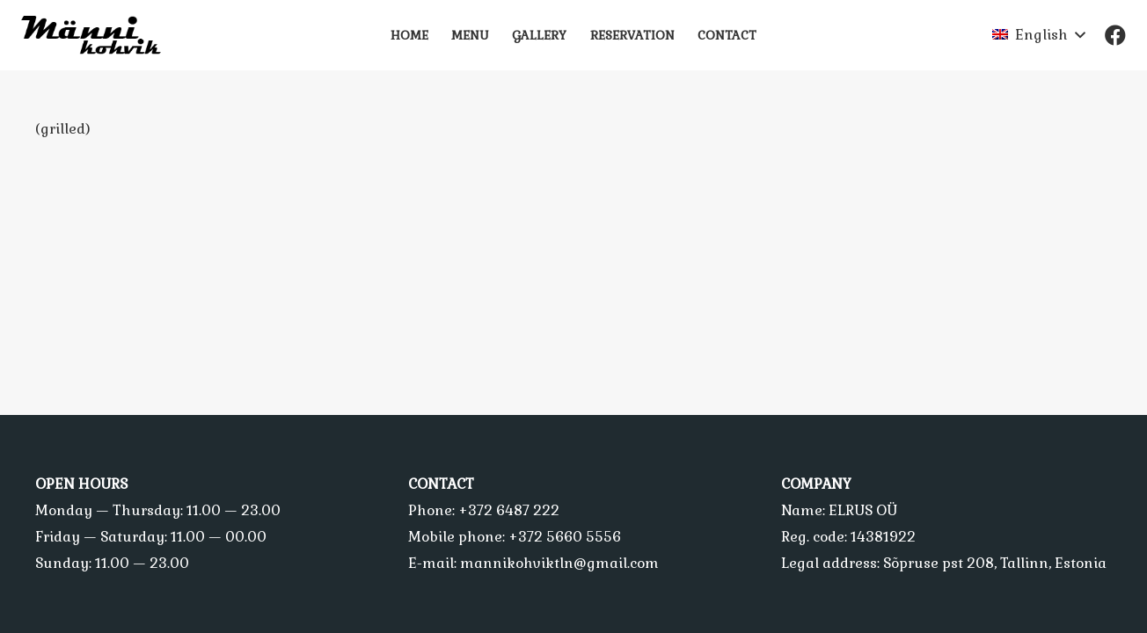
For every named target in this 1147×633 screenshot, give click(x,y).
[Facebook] (1115, 35)
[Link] (98, 35)
